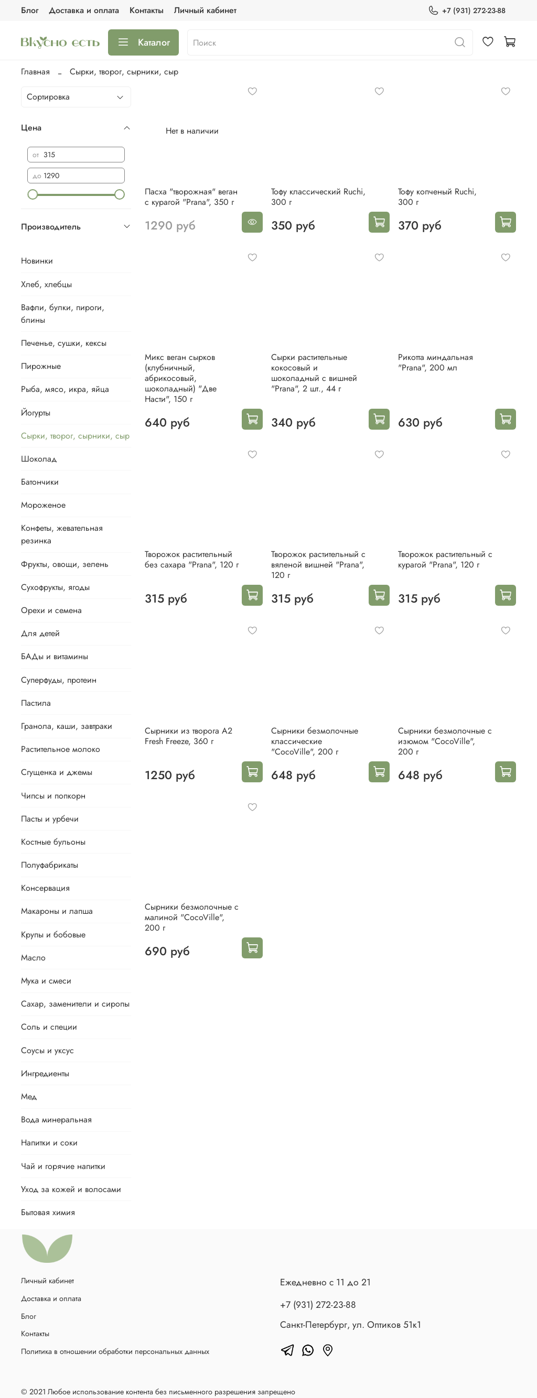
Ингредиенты (45, 1073)
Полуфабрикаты (49, 865)
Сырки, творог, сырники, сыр (75, 436)
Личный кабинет (205, 10)
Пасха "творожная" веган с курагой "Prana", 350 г (191, 196)
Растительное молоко (60, 749)
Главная (35, 71)
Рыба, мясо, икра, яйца (65, 389)
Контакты (147, 10)
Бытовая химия (48, 1212)
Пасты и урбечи (50, 819)
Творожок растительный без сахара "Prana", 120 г (192, 559)
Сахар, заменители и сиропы (75, 1004)
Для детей (40, 633)
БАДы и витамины (54, 656)
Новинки (37, 261)
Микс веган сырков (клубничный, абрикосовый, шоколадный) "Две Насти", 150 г (181, 378)
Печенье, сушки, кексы (63, 343)
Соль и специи (49, 1027)
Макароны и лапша (57, 911)
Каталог (143, 42)
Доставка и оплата (84, 10)
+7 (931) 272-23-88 (467, 10)
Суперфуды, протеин (58, 680)
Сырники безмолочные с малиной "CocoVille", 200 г (192, 917)
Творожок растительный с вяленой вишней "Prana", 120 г (318, 564)
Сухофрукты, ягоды (55, 587)
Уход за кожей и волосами (71, 1189)
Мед (29, 1096)
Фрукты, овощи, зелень (65, 564)
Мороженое (43, 505)
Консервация (45, 888)
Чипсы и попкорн (53, 796)
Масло (33, 958)
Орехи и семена (51, 610)
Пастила (36, 703)
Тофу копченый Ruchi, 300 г (437, 196)
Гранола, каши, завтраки (66, 726)
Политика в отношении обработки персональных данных (115, 1351)
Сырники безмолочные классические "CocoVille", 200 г (314, 741)
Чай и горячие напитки (63, 1166)
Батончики (40, 482)
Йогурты (35, 413)
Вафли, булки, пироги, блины (62, 313)
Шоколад (39, 459)
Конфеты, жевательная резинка (62, 534)
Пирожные (41, 366)
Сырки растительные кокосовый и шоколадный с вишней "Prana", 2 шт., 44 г (314, 373)
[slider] (32, 194)
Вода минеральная (56, 1119)
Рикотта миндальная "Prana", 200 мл (435, 362)
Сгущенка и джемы (56, 772)
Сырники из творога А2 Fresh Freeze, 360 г (188, 736)
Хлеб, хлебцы (46, 284)
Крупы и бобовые (53, 935)
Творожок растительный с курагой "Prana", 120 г (445, 559)
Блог (29, 10)
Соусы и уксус (47, 1050)
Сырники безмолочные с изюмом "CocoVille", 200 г (445, 741)
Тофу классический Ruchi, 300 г (318, 196)
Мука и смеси (46, 981)
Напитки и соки (49, 1143)
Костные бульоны (53, 842)
